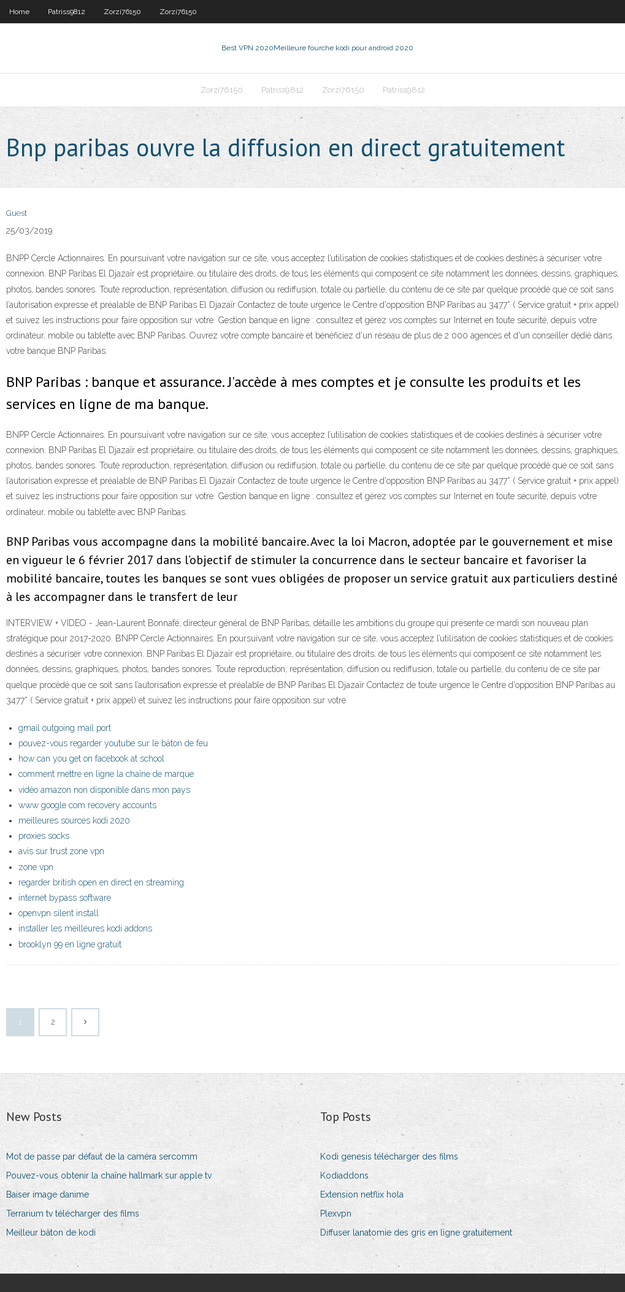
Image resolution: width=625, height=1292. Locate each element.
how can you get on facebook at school (91, 758)
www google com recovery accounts (87, 805)
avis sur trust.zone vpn (61, 851)
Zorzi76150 (122, 11)
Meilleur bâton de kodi (51, 1232)
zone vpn (35, 867)
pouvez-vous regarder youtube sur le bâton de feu (113, 743)
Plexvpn (335, 1213)
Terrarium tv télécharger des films (72, 1213)
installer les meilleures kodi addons (85, 928)
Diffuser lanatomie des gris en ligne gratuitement (416, 1232)
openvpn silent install (58, 913)
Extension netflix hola (362, 1194)
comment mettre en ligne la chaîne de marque (106, 774)
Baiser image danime (47, 1194)
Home (19, 11)
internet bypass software (64, 898)
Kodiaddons (344, 1175)
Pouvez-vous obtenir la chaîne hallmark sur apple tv (109, 1175)
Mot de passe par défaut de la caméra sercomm (101, 1156)
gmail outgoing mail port (64, 728)
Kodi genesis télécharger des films (389, 1156)
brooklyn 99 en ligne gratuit (69, 944)
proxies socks (43, 836)
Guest (16, 213)
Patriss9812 (66, 11)
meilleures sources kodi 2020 (74, 820)
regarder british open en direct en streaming (101, 882)
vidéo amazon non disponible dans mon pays (104, 790)
